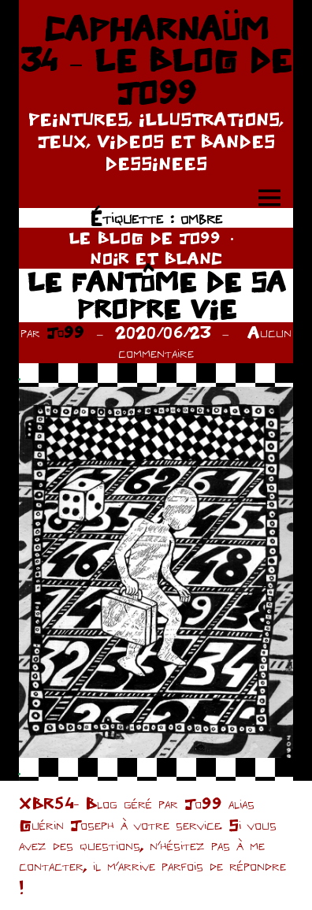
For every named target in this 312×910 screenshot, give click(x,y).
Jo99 (65, 332)
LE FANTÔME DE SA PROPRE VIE (156, 295)
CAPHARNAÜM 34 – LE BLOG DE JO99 (155, 60)
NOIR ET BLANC (156, 258)
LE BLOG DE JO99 (145, 237)
